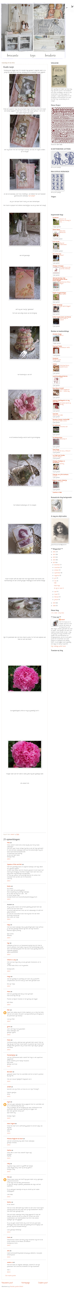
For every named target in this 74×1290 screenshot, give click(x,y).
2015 (54, 552)
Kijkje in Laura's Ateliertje (60, 480)
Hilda (8, 1177)
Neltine (9, 1202)
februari (56, 597)
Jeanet (63, 620)
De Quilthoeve (56, 425)
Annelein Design (57, 334)
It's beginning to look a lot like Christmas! (65, 268)
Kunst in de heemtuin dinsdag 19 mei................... (65, 220)
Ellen (8, 1010)
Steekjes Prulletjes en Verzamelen (59, 461)
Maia (8, 843)
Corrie (8, 1237)
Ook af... (62, 335)
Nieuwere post (7, 1283)
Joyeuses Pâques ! (57, 457)
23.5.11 (8, 859)
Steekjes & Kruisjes (58, 266)
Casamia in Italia (57, 492)
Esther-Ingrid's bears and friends (62, 317)
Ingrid (8, 1102)
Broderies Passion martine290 (61, 420)
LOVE (61, 378)
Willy (8, 1164)
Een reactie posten (10, 1276)
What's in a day (11, 960)
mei (55, 581)
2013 (54, 557)
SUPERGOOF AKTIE (65, 348)
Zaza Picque (56, 450)
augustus (57, 575)
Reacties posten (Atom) (16, 1286)
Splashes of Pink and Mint (14, 864)
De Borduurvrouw (57, 437)
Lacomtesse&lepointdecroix (60, 376)
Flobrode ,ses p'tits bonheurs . (61, 475)
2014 (54, 554)
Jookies (55, 364)
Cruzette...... (55, 476)
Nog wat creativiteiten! (63, 244)
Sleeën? (62, 255)
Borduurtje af (63, 439)
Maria (8, 992)
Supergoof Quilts (57, 346)
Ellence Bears (56, 230)
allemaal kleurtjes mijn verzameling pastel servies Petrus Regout (60, 279)
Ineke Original (11, 1124)
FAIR (55, 583)
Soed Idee (55, 414)
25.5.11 (8, 1272)
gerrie (8, 1027)
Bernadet (9, 1072)
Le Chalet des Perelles (59, 455)
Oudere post (43, 1283)
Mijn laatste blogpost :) (65, 307)
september (57, 573)
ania (8, 1251)
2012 (54, 560)
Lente (61, 482)
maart (56, 594)
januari (56, 600)
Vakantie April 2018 (58, 415)
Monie (8, 1040)
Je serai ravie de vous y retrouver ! (62, 451)
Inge (8, 943)
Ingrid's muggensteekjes (59, 293)
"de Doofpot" (31, 196)
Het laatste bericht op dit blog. (65, 403)
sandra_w (10, 1262)
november (57, 567)
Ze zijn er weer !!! (59, 588)
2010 (54, 603)
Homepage (26, 1283)
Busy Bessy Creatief (58, 388)
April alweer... (63, 294)
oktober (56, 570)
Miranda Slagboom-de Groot (15, 1139)
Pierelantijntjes (11, 1055)
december (57, 565)
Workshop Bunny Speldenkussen (64, 366)
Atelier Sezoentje (57, 305)
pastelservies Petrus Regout (65, 282)
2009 (54, 606)
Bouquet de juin (57, 360)
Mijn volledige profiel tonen (58, 646)
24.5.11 (8, 1035)
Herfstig (62, 464)
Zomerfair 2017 (64, 427)
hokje (8, 925)
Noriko (9, 886)
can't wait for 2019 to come (60, 421)
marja (8, 977)
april (55, 592)
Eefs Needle (56, 242)
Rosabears (56, 218)
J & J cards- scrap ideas (57, 613)
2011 (54, 563)
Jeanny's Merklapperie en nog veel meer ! (61, 401)
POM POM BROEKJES (63, 231)
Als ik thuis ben (57, 254)
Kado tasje (57, 586)
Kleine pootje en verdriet (64, 319)
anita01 (9, 1087)
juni (55, 578)
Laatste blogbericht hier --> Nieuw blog (64, 390)
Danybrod (55, 358)
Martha (9, 1150)
